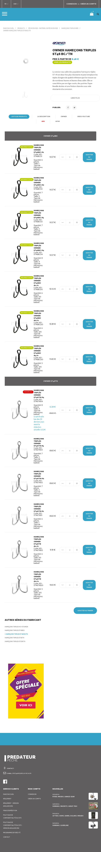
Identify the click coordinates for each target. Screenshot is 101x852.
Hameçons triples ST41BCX (16, 615)
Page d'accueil (9, 28)
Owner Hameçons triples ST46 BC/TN (17, 30)
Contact (6, 822)
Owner (63, 113)
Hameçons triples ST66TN (15, 623)
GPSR (57, 118)
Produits (22, 28)
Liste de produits (19, 113)
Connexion (32, 779)
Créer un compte (35, 784)
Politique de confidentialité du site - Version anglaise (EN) (13, 810)
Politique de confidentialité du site (12, 801)
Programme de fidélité (12, 818)
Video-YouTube (83, 113)
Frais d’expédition (10, 796)
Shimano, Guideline (60, 810)
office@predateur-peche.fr (23, 758)
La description (43, 113)
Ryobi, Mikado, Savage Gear (63, 782)
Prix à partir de (74, 59)
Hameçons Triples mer (76, 28)
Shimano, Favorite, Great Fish (64, 791)
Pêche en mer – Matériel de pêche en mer (47, 28)
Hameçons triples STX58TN (15, 626)
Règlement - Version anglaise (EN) (11, 790)
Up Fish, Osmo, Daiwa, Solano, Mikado (67, 801)
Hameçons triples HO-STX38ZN (17, 612)
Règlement (7, 784)
